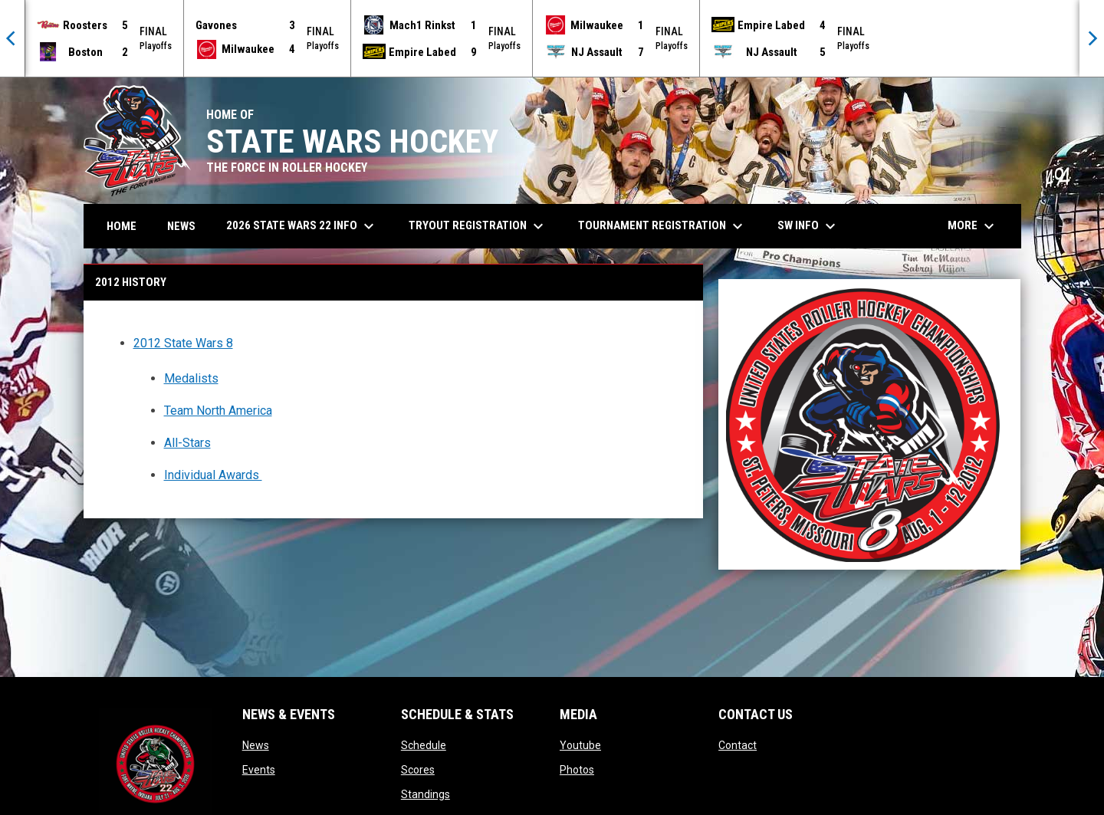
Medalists (191, 378)
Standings (425, 794)
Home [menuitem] (121, 226)
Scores (418, 770)
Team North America (218, 410)
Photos (577, 770)
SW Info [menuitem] (808, 226)
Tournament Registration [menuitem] (662, 226)
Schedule (423, 745)
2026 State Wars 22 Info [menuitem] (302, 226)
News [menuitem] (181, 226)
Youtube (580, 745)
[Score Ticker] (552, 38)
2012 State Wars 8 (183, 343)
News (255, 745)
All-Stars (187, 442)
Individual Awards (213, 475)
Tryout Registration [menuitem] (478, 226)
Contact (737, 745)
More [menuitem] (973, 226)
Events (258, 770)
